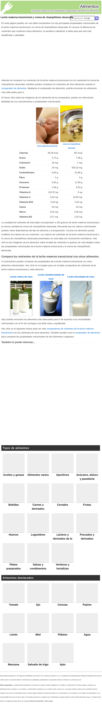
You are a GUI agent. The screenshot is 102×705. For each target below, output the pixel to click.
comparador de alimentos (13, 88)
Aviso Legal (49, 701)
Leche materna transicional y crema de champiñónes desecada (37, 17)
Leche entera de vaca (21, 276)
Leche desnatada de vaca (80, 276)
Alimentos (89, 6)
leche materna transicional (47, 146)
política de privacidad (36, 701)
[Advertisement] (51, 57)
